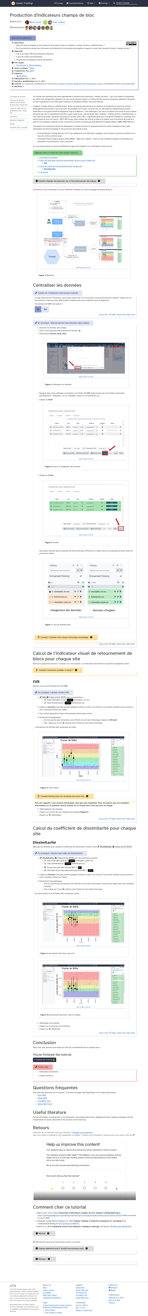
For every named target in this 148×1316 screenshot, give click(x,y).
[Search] (126, 2)
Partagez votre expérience (82, 1133)
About (45, 1287)
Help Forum (130, 314)
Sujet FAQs (42, 1095)
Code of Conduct (48, 1290)
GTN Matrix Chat (44, 1101)
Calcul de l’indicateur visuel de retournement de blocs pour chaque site (18, 103)
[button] (48, 1233)
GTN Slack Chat (81, 1293)
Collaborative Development (52, 1298)
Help (90, 4)
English (30, 71)
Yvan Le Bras (54, 22)
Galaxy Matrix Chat (82, 1298)
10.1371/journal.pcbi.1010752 (67, 1224)
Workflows (21, 76)
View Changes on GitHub (52, 1313)
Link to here (103, 314)
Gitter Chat (121, 314)
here (84, 1120)
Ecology (58, 3)
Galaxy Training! (22, 3)
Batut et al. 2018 (114, 1300)
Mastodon (114, 1287)
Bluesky (113, 1290)
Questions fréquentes (17, 120)
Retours (12, 124)
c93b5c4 (85, 1305)
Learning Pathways (74, 4)
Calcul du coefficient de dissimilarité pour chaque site (18, 111)
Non (45, 309)
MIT (133, 84)
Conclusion (13, 116)
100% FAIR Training (50, 1295)
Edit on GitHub (49, 1310)
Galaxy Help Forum (45, 1104)
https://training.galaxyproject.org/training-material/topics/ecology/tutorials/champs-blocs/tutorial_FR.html (80, 1215)
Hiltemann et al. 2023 (116, 1297)
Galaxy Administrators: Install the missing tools (61, 1248)
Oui (38, 309)
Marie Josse (33, 22)
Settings (103, 4)
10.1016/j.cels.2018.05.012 (120, 1227)
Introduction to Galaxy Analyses (28, 65)
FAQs (114, 314)
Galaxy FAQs (42, 1098)
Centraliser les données (17, 96)
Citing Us (112, 1303)
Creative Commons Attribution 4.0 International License (80, 84)
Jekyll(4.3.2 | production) (84, 1310)
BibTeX (42, 1233)
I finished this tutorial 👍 (44, 1060)
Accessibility (47, 1293)
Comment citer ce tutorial (18, 127)
